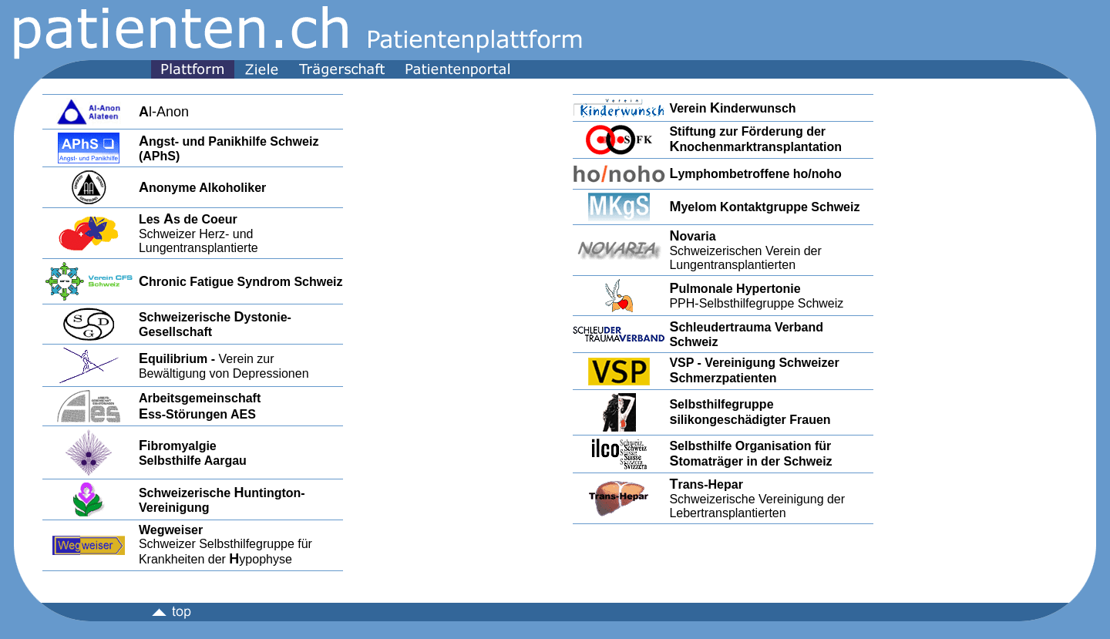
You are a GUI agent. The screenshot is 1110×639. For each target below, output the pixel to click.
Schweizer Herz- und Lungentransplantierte (198, 240)
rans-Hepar (710, 484)
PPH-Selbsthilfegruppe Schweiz (756, 303)
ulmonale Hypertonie (739, 288)
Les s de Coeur (188, 219)
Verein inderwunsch (732, 108)
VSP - (687, 362)
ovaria (697, 236)
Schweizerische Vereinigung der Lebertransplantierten (757, 506)
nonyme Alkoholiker (202, 187)
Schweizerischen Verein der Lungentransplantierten (745, 257)
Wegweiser (171, 529)
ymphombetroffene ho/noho (759, 173)
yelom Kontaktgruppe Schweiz (770, 207)
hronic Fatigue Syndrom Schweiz (241, 281)
